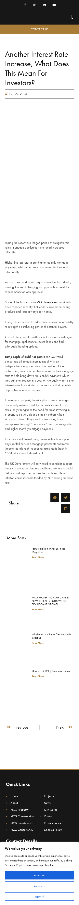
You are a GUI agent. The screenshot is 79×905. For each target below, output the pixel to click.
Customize (39, 886)
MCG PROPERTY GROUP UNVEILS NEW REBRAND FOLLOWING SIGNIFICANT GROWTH (51, 601)
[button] (72, 16)
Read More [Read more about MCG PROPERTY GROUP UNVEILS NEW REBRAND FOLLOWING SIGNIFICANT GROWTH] (38, 609)
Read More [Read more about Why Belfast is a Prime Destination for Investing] (38, 642)
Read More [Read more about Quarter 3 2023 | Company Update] (38, 676)
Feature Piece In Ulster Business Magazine (48, 550)
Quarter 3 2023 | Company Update (51, 671)
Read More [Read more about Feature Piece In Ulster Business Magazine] (38, 557)
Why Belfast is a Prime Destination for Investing (52, 635)
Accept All (39, 875)
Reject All (39, 896)
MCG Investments (47, 302)
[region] (39, 873)
